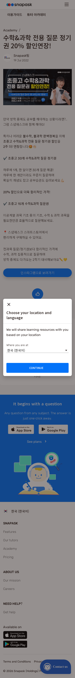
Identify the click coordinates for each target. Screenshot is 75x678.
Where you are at (17, 345)
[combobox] (7, 350)
